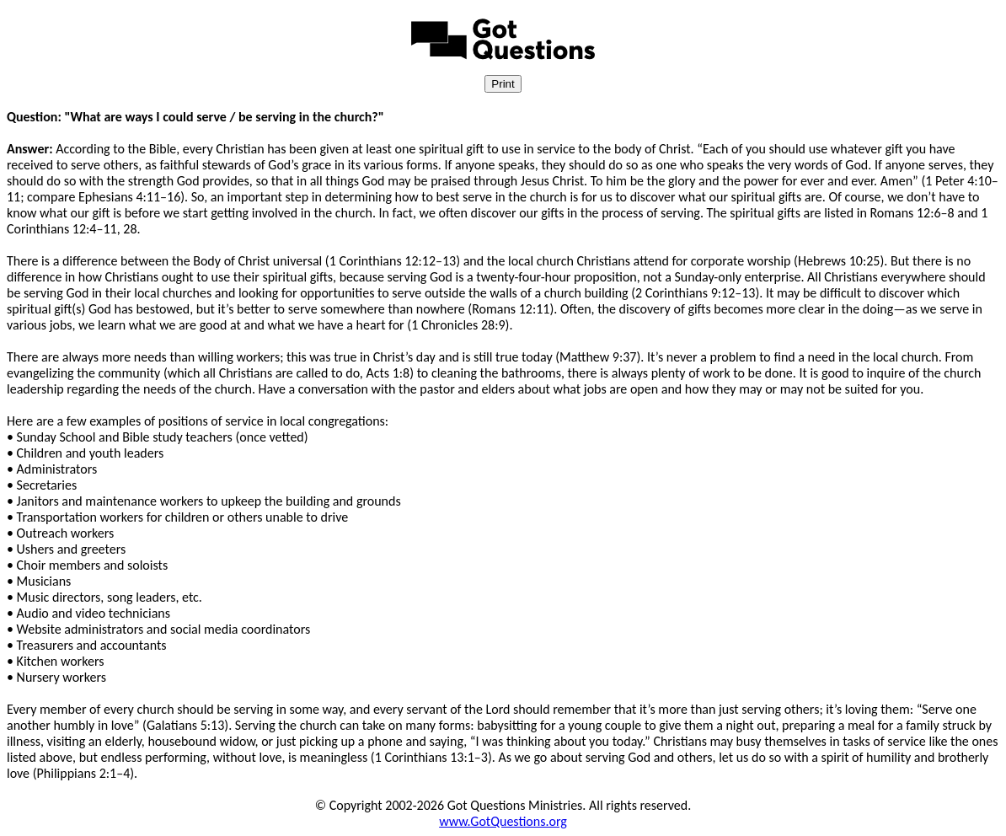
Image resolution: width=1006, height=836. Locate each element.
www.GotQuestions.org (503, 821)
